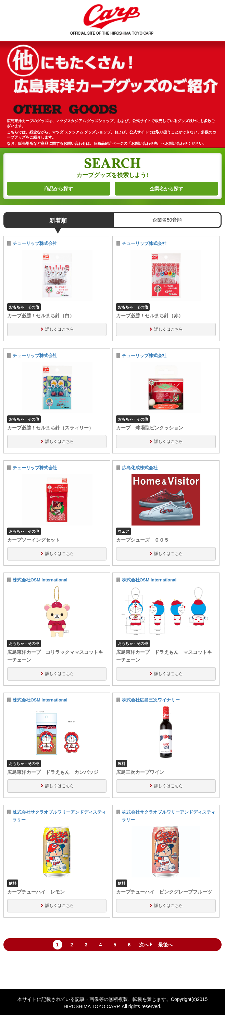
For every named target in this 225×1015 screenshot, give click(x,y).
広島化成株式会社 (140, 467)
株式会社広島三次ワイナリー (151, 700)
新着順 (58, 220)
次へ (146, 944)
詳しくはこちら (59, 329)
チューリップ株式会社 (35, 243)
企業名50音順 (167, 220)
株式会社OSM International (40, 580)
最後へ (165, 944)
